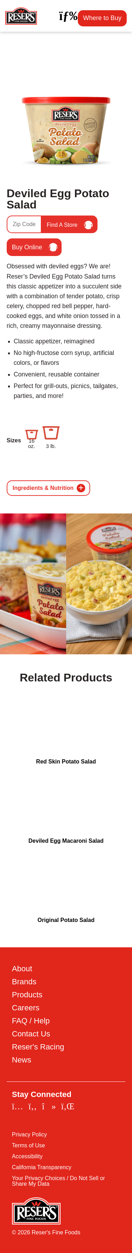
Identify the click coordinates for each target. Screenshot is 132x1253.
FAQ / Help (31, 1021)
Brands (24, 982)
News (21, 1060)
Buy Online (34, 247)
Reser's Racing (38, 1047)
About (22, 969)
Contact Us (31, 1034)
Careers (25, 1008)
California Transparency (41, 1167)
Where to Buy (102, 17)
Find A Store (70, 225)
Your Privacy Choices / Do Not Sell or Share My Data (58, 1181)
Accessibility (27, 1156)
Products (27, 995)
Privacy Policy (29, 1134)
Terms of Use (28, 1145)
